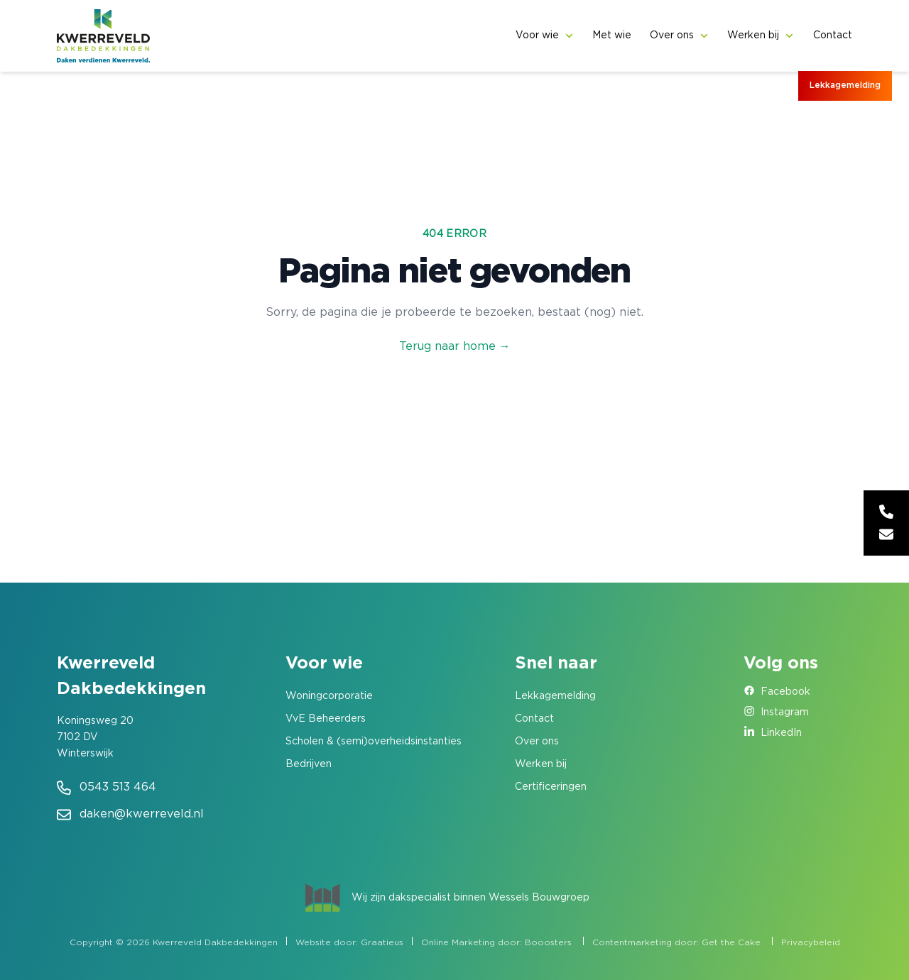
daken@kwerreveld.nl (142, 814)
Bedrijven (308, 764)
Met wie (611, 35)
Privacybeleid (810, 943)
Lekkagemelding (845, 85)
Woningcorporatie (329, 696)
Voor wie (537, 35)
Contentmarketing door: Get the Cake (676, 943)
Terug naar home (455, 346)
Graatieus (382, 943)
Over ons (672, 35)
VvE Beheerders (325, 719)
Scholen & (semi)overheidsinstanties (373, 741)
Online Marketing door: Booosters (496, 943)
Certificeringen (551, 787)
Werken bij (753, 35)
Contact (832, 35)
